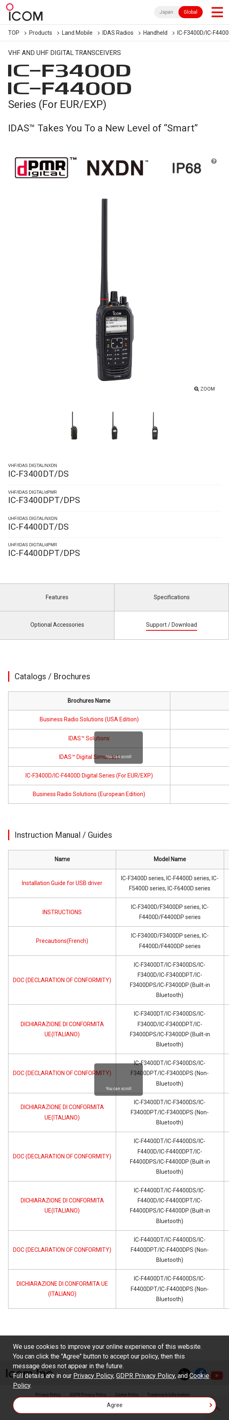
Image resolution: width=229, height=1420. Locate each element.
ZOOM (207, 389)
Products (40, 33)
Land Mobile (77, 33)
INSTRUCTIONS (62, 912)
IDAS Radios (118, 33)
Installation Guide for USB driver (62, 883)
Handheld (155, 33)
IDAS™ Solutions (89, 738)
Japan (166, 12)
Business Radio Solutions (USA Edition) (89, 719)
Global (190, 12)
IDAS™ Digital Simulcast (89, 757)
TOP (13, 33)
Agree (115, 1405)
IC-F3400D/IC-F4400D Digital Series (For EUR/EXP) (89, 775)
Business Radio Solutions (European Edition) (89, 794)
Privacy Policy (93, 1376)
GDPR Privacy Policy (145, 1376)
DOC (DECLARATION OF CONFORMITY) (62, 980)
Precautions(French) (62, 941)
